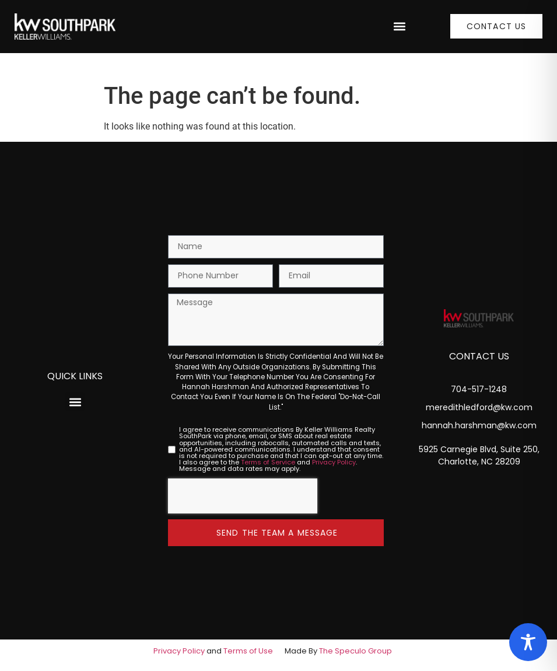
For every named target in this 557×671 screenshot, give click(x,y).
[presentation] (242, 495)
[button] (399, 26)
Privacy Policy (334, 462)
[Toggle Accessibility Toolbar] (528, 642)
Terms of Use (248, 650)
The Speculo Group (355, 650)
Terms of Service (268, 462)
